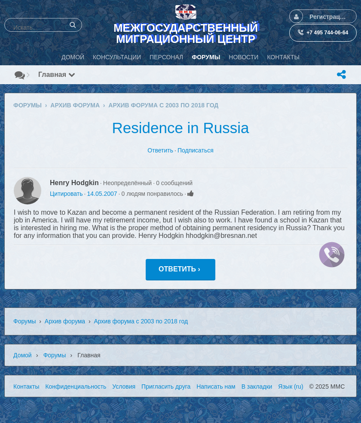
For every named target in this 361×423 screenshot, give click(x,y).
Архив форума (65, 321)
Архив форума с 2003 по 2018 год (141, 321)
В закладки (257, 386)
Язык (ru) (290, 386)
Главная (56, 74)
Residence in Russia (180, 127)
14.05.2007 (102, 193)
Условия (123, 386)
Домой (22, 355)
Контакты (26, 386)
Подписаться (195, 150)
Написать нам (216, 386)
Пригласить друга (165, 386)
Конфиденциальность (75, 386)
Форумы (24, 321)
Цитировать (66, 193)
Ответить (160, 150)
